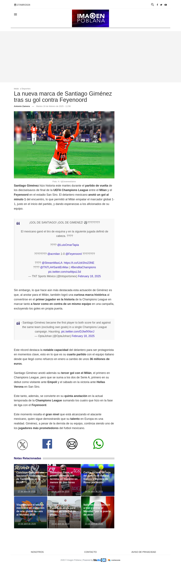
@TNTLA (46, 267)
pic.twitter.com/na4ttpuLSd (64, 271)
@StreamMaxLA (52, 262)
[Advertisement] (90, 56)
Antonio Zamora (22, 106)
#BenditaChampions (83, 267)
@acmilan (53, 253)
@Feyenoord (73, 253)
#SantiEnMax (60, 267)
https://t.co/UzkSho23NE (79, 262)
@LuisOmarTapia (68, 244)
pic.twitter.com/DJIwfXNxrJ (77, 331)
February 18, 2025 (89, 276)
